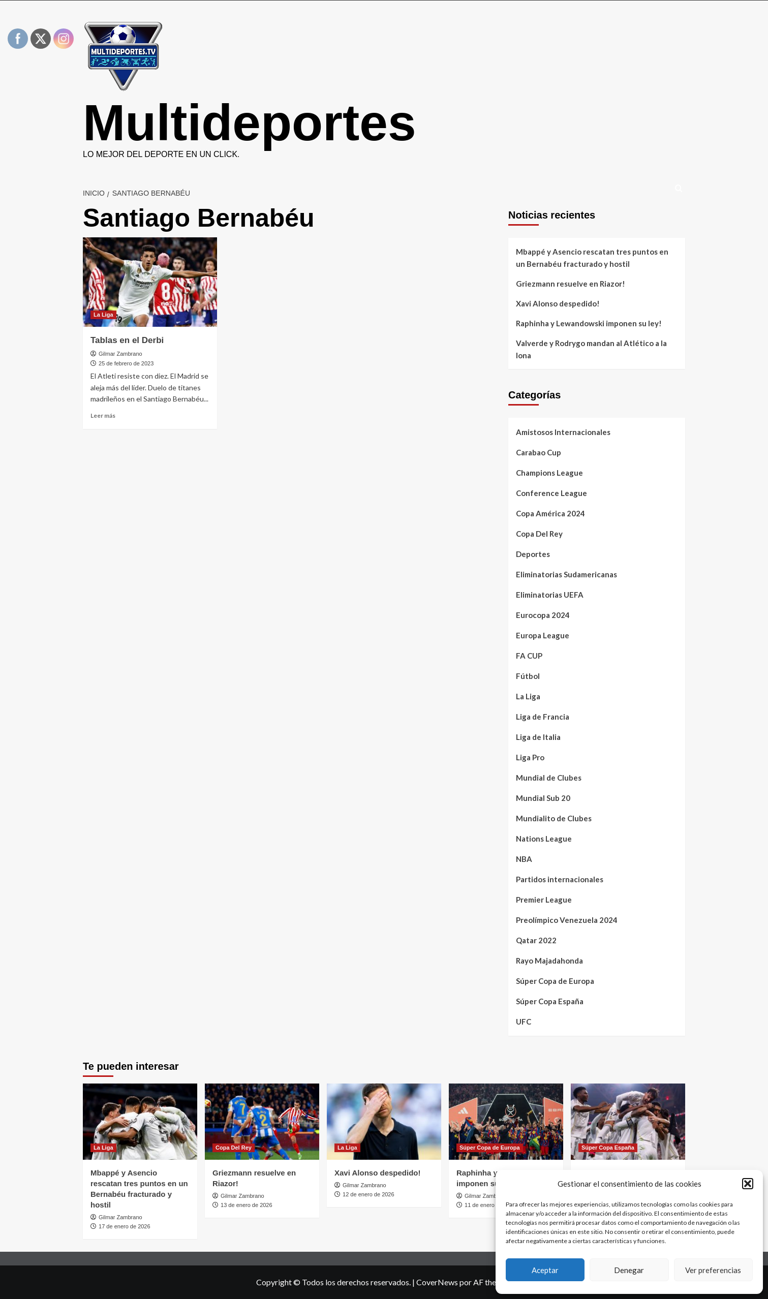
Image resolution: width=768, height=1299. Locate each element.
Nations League (544, 838)
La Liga (528, 696)
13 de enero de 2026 (246, 1205)
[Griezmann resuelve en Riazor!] (262, 1122)
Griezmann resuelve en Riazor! (570, 283)
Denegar (629, 1270)
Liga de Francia (542, 716)
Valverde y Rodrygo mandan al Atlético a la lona (591, 349)
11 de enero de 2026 (490, 1205)
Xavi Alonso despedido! (558, 303)
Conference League (551, 493)
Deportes (533, 554)
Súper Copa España (549, 1001)
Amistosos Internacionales (563, 432)
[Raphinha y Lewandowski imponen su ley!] (506, 1122)
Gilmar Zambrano (120, 354)
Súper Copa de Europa (555, 980)
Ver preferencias (713, 1270)
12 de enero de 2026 (368, 1194)
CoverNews (437, 1282)
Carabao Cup (538, 452)
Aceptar (545, 1270)
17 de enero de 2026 (124, 1226)
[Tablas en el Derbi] (150, 282)
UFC (523, 1021)
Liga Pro (530, 757)
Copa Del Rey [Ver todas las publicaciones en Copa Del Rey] (234, 1148)
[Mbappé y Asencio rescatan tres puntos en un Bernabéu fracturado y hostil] (140, 1122)
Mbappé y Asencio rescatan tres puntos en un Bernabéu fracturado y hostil (592, 257)
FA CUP (529, 655)
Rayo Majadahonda (549, 960)
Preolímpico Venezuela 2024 (567, 919)
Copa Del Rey (539, 533)
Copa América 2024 (550, 513)
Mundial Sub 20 (543, 797)
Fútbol (528, 676)
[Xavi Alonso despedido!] (384, 1122)
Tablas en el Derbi (127, 340)
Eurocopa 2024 (543, 615)
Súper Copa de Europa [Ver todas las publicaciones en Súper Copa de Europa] (489, 1148)
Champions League (549, 472)
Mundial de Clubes (548, 777)
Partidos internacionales (559, 879)
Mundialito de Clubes (554, 818)
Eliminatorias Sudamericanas (566, 574)
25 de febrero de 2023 (126, 363)
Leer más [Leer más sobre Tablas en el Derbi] (102, 415)
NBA (524, 858)
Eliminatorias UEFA (549, 594)
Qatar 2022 (536, 940)
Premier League (544, 899)
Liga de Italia (538, 736)
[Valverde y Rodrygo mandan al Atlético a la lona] (628, 1122)
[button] (748, 1184)
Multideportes (249, 122)
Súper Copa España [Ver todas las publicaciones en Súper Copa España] (607, 1148)
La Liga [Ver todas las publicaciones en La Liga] (103, 315)
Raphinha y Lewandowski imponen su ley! (589, 323)
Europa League (542, 635)
